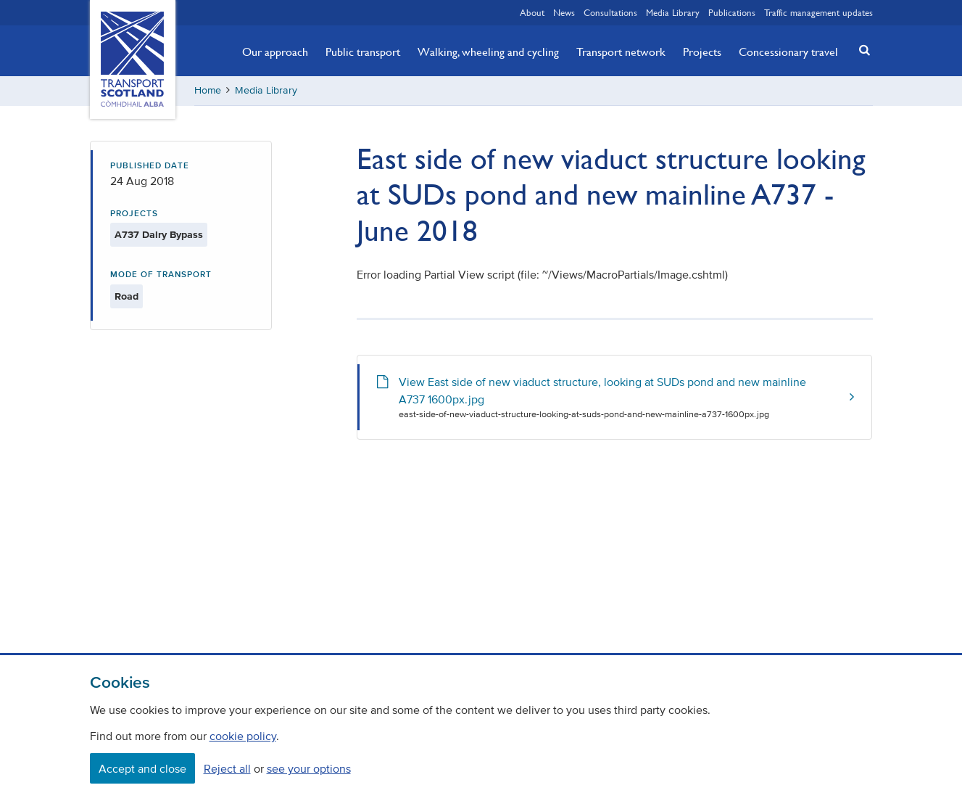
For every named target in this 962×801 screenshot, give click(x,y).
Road (126, 296)
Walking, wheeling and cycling (488, 51)
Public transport (362, 51)
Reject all (227, 768)
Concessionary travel (788, 51)
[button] (859, 50)
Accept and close (142, 768)
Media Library (673, 12)
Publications (731, 12)
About (532, 12)
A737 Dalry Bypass (159, 234)
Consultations (610, 12)
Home (207, 90)
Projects (702, 51)
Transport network (620, 51)
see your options (309, 768)
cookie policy (243, 735)
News (564, 12)
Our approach (275, 51)
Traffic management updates (818, 12)
